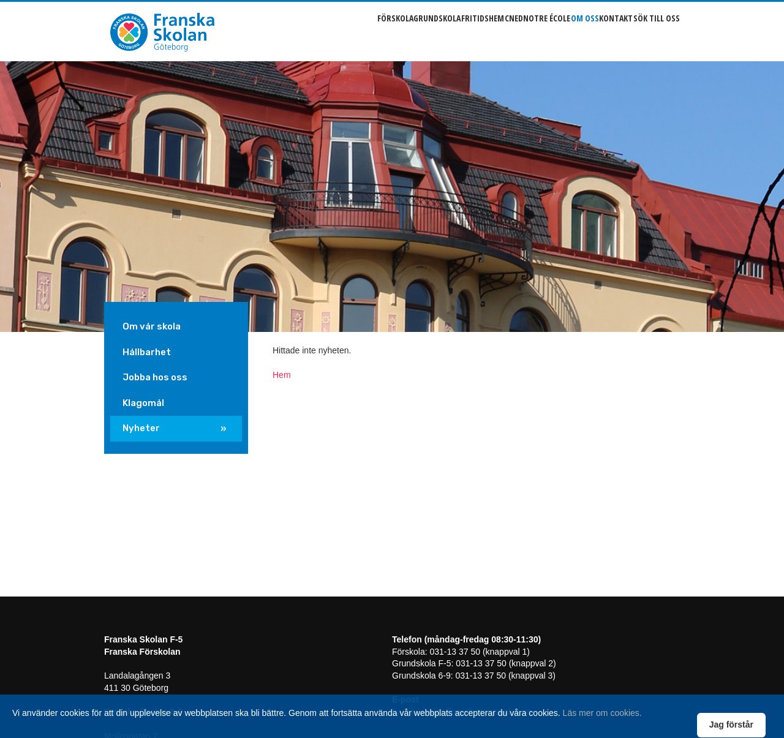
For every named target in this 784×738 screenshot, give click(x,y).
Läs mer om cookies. (602, 713)
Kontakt (607, 31)
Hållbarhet (147, 352)
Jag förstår (731, 724)
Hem (282, 375)
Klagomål (143, 403)
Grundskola (380, 31)
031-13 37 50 (454, 652)
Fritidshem (435, 31)
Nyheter (141, 428)
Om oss (566, 31)
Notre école (518, 31)
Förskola (329, 31)
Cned (476, 31)
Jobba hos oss (155, 377)
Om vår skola (152, 326)
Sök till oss (656, 31)
